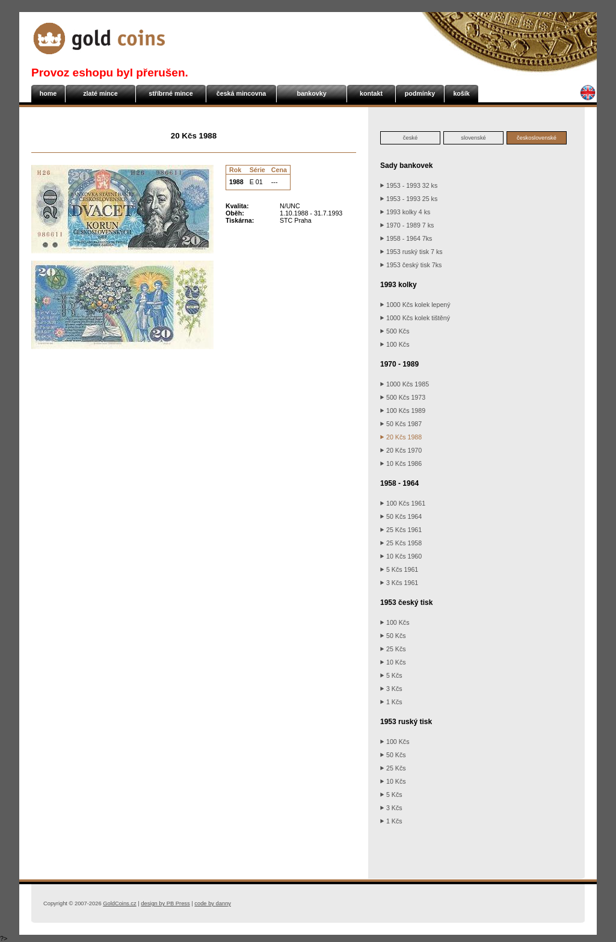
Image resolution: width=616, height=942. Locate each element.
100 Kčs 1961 (402, 503)
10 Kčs (393, 662)
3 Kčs (391, 688)
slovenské (473, 138)
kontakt (371, 93)
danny (212, 903)
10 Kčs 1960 (401, 556)
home (48, 93)
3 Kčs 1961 (399, 582)
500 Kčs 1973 (402, 397)
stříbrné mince (170, 93)
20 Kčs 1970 (401, 450)
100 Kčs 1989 (402, 410)
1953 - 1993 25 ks (408, 198)
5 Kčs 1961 (399, 569)
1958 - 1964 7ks (406, 238)
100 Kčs (394, 344)
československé (536, 138)
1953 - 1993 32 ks (408, 185)
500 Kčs (394, 331)
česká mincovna (241, 93)
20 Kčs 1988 (401, 437)
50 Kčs (393, 635)
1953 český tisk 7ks (411, 264)
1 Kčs (391, 701)
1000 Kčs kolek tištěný (415, 317)
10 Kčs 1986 (401, 463)
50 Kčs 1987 (401, 423)
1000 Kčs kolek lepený (415, 304)
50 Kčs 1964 (401, 516)
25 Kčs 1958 (401, 543)
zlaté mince (100, 93)
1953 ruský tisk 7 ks (411, 251)
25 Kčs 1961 (401, 529)
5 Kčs (391, 675)
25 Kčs (393, 648)
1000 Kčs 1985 (404, 384)
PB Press (165, 903)
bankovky (311, 93)
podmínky (420, 93)
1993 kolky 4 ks (405, 211)
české (410, 138)
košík (461, 93)
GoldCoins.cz (119, 903)
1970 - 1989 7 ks (407, 225)
